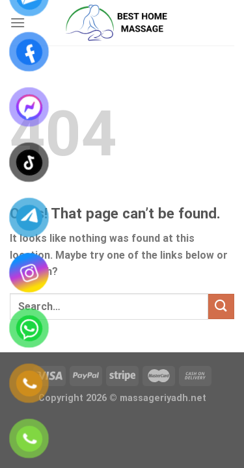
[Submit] (221, 306)
